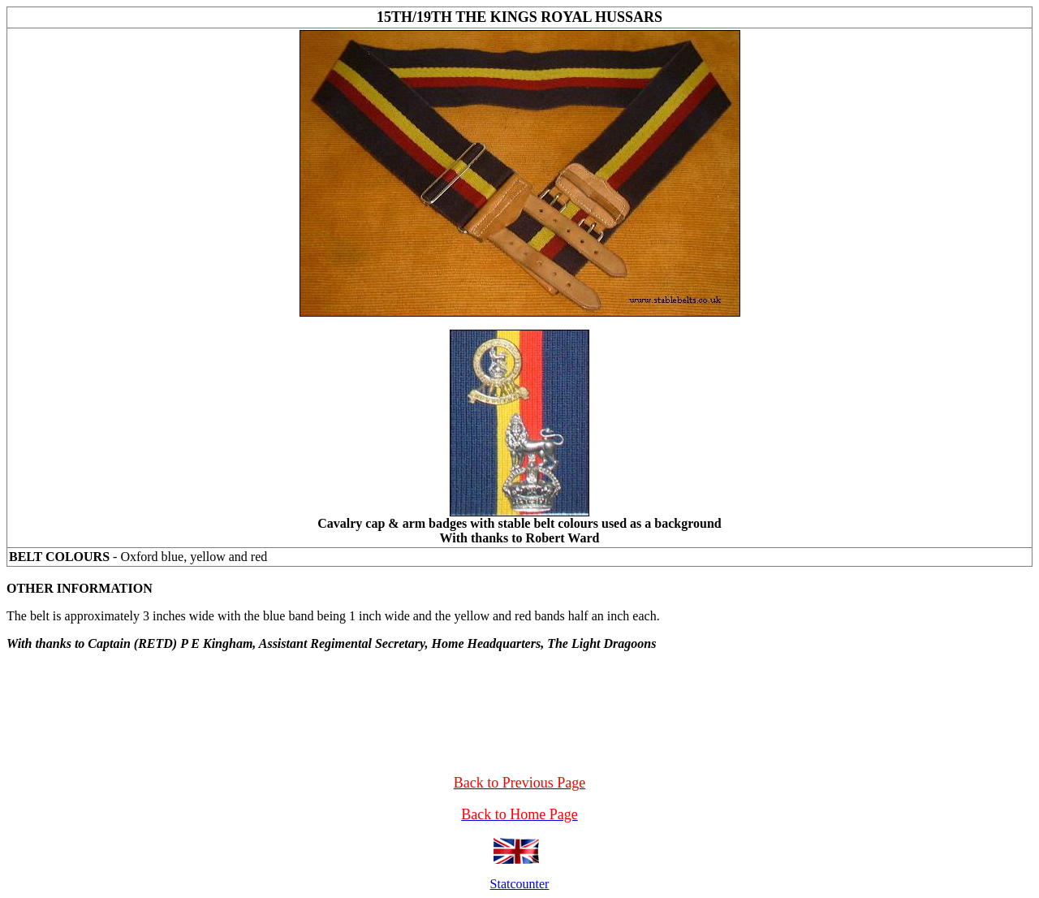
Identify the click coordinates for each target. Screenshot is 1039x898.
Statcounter (520, 884)
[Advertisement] (519, 688)
